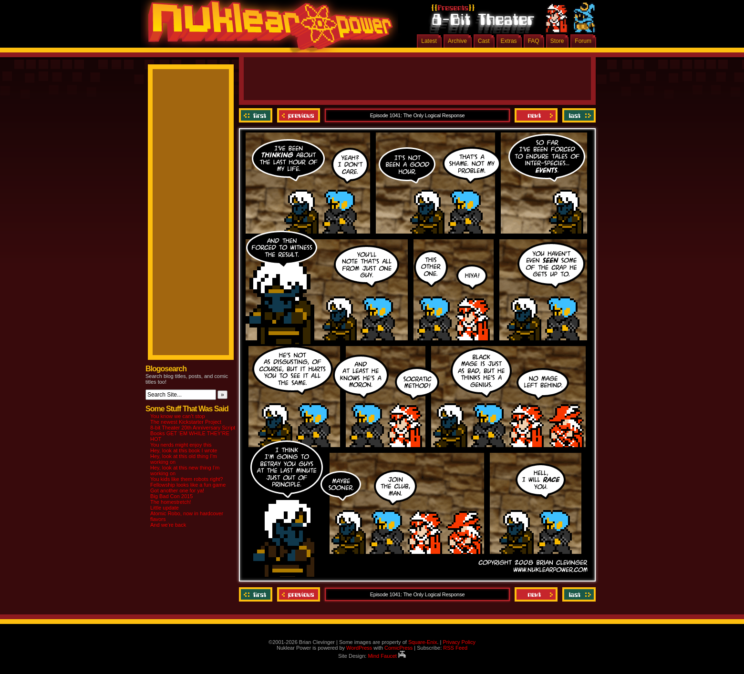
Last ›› (578, 115)
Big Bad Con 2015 (171, 496)
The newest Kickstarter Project (185, 422)
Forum (583, 41)
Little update (164, 508)
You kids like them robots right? (186, 479)
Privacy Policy (459, 642)
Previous (298, 115)
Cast (484, 41)
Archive (457, 41)
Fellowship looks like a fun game (188, 485)
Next (536, 115)
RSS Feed (455, 648)
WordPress (359, 648)
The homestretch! (170, 502)
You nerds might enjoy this (181, 445)
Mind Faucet (387, 656)
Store (557, 41)
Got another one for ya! (177, 490)
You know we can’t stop (177, 416)
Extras (509, 41)
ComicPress (398, 648)
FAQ (533, 41)
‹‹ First (257, 115)
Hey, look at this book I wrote (183, 450)
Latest (429, 41)
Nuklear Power (267, 28)
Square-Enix (422, 642)
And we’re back (168, 525)
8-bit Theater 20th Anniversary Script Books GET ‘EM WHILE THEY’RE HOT (192, 433)
